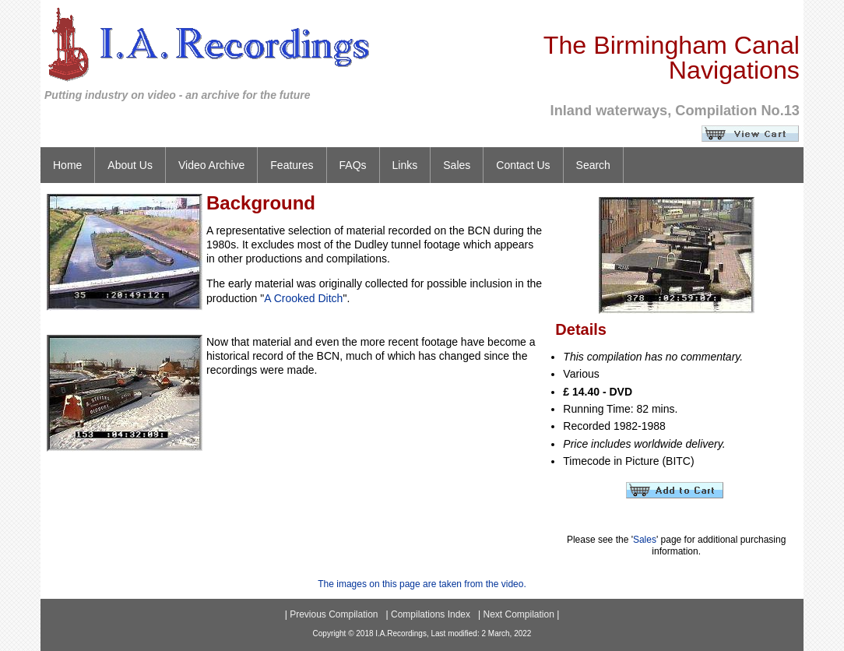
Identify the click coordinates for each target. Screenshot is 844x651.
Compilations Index (430, 614)
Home (67, 165)
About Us (130, 165)
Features (291, 165)
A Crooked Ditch (303, 298)
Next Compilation (518, 614)
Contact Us (523, 165)
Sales (456, 165)
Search (593, 165)
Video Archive (211, 165)
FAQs (353, 165)
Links (405, 165)
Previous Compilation (334, 614)
